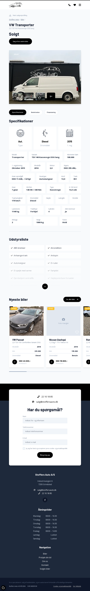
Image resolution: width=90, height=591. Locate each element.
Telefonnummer (28, 427)
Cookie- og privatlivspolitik (62, 586)
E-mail (25, 438)
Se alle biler (72, 299)
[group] (45, 77)
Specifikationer (17, 112)
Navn (24, 417)
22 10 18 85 (45, 396)
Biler (22, 19)
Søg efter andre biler (20, 41)
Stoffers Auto (14, 19)
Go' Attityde (77, 586)
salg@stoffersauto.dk (45, 402)
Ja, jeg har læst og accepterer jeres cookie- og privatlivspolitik (46, 449)
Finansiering (51, 112)
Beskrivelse (35, 112)
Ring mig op (45, 455)
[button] (71, 98)
